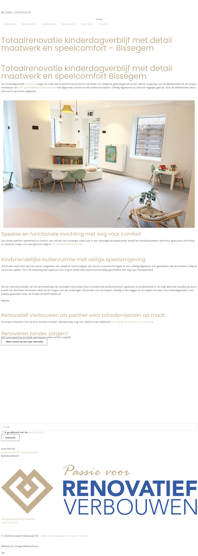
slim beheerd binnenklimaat (67, 244)
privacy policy (36, 432)
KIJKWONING (49, 24)
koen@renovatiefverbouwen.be (18, 519)
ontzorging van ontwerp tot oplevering (132, 321)
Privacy (72, 536)
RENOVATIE (10, 24)
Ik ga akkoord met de (24, 432)
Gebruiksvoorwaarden (53, 536)
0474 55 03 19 (9, 522)
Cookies (83, 536)
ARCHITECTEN (30, 8)
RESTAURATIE (29, 24)
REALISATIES (68, 24)
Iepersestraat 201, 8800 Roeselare (20, 452)
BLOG (64, 8)
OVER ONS (50, 8)
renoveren (30, 84)
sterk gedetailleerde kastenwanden (37, 87)
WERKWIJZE (10, 8)
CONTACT (78, 8)
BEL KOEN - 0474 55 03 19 (15, 12)
